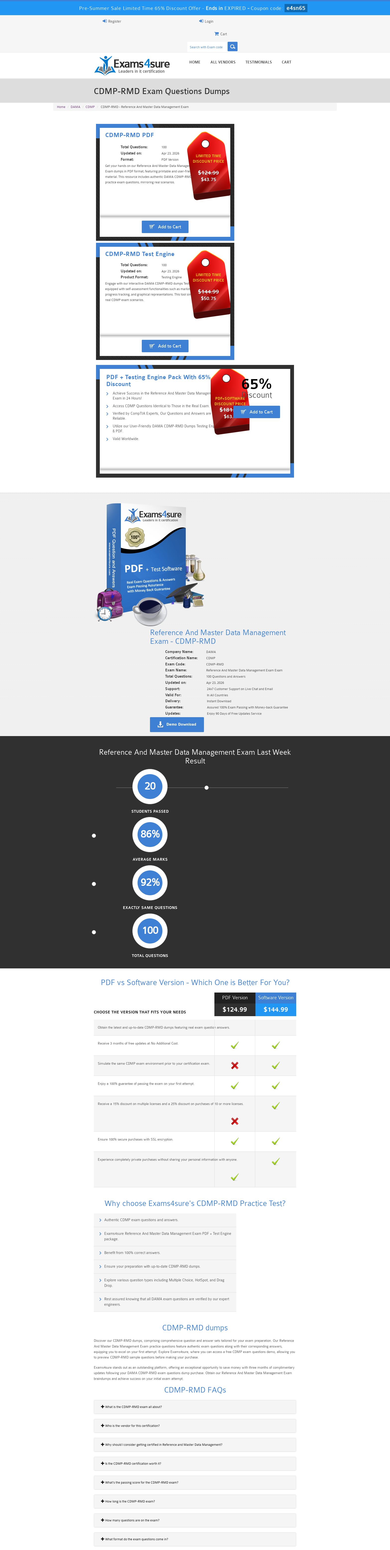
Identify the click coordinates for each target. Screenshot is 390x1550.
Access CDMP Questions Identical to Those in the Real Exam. (121, 247)
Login (305, 21)
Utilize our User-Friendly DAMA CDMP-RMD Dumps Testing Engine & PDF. (132, 263)
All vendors (267, 40)
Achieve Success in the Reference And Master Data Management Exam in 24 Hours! (140, 239)
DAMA (75, 85)
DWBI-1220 (64, 1246)
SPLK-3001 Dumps (266, 1520)
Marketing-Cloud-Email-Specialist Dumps (313, 1514)
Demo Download (218, 416)
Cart (331, 40)
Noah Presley (193, 1468)
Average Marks (158, 519)
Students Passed (86, 519)
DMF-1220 (63, 1160)
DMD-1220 (64, 1212)
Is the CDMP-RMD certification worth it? (87, 975)
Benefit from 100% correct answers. (90, 788)
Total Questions (304, 519)
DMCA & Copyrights (197, 1542)
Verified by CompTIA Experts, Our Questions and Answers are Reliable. (129, 255)
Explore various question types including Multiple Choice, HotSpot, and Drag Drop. (122, 812)
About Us (78, 1542)
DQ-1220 (62, 1229)
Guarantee (103, 1542)
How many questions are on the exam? (86, 1032)
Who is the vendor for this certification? (86, 938)
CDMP (90, 85)
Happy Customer (193, 1477)
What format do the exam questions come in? (90, 1051)
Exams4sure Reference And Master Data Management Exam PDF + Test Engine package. (271, 769)
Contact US (165, 1542)
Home (239, 40)
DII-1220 (62, 1195)
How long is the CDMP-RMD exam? (84, 1013)
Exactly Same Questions (231, 519)
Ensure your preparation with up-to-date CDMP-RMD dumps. (256, 788)
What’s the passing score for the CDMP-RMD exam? (95, 994)
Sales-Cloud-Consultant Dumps (171, 1514)
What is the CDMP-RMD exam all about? (87, 919)
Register (279, 21)
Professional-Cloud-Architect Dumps (218, 1514)
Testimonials (303, 40)
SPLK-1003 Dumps (219, 1520)
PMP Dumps (77, 1512)
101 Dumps (124, 1512)
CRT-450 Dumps (266, 1512)
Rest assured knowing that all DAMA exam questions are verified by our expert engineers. (270, 812)
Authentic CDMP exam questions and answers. (99, 767)
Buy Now (317, 1163)
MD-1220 (62, 1263)
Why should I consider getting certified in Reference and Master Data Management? (117, 956)
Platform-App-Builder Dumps (77, 1522)
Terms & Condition (133, 1542)
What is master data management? (83, 1070)
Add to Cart (126, 189)
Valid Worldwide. (86, 271)
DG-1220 (62, 1177)
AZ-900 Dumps (171, 1520)
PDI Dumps (124, 1520)
